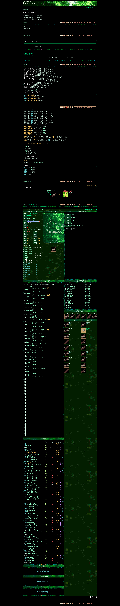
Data (25, 204)
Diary (26, 23)
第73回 (30, 204)
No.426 (89, 329)
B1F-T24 (29, 216)
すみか (29, 213)
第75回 (34, 204)
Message (27, 35)
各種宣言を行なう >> (91, 7)
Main (25, 65)
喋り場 (35, 213)
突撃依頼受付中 (29, 54)
